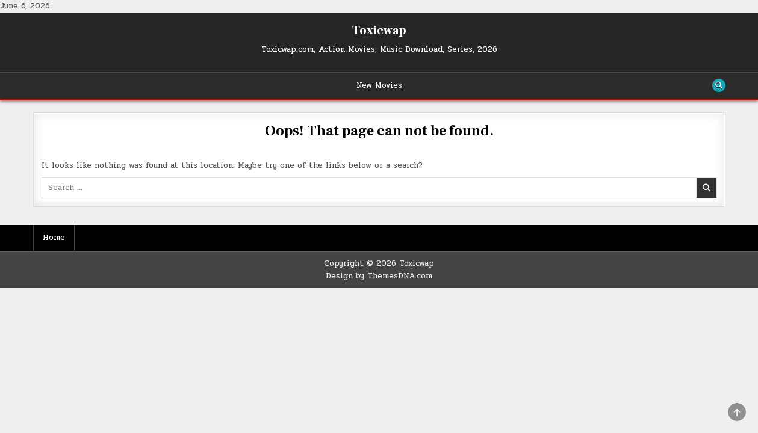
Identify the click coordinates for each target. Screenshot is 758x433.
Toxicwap (379, 30)
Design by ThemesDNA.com (379, 276)
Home (54, 238)
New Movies (379, 85)
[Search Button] (718, 85)
